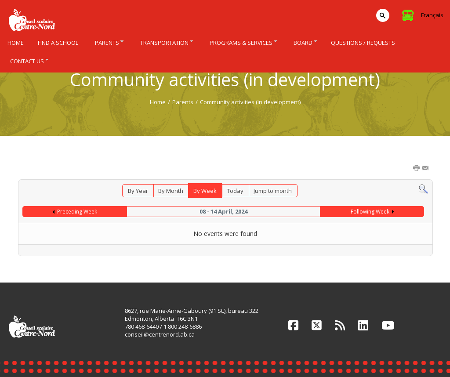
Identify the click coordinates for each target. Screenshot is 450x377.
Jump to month (273, 191)
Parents (182, 102)
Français (432, 15)
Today (235, 191)
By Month (170, 191)
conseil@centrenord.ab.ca (160, 334)
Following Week (370, 211)
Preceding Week (77, 211)
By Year (138, 191)
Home (158, 102)
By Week (205, 191)
